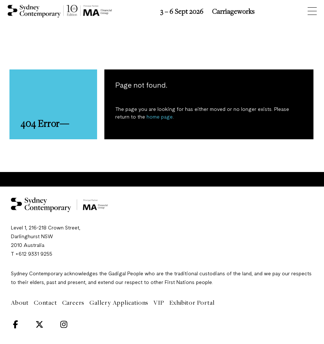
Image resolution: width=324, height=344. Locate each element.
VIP (158, 303)
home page (160, 117)
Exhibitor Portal (192, 303)
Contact (45, 303)
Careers (73, 303)
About (20, 303)
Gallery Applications (118, 303)
